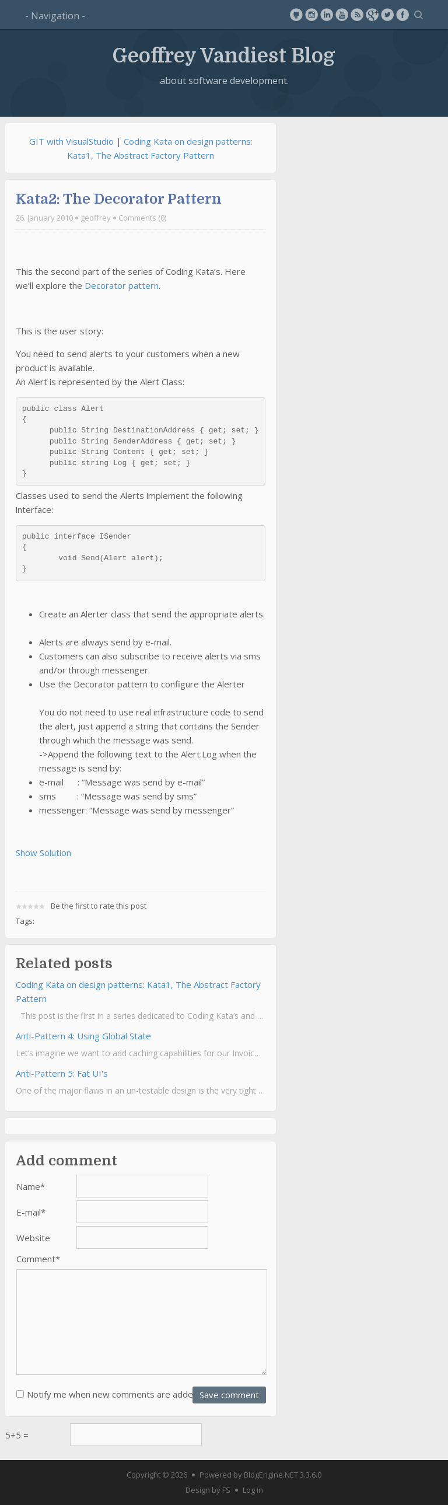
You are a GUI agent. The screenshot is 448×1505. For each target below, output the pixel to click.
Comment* (38, 1259)
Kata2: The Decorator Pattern (119, 199)
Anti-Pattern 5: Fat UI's (62, 1073)
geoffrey (95, 217)
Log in (253, 1490)
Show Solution (43, 852)
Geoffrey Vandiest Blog (224, 55)
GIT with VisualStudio (71, 141)
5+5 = (17, 1435)
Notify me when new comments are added (112, 1394)
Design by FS (208, 1490)
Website (33, 1238)
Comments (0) (142, 217)
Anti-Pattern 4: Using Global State (83, 1036)
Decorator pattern (122, 285)
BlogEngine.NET (271, 1474)
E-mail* (31, 1212)
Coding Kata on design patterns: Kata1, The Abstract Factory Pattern (138, 991)
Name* (30, 1186)
